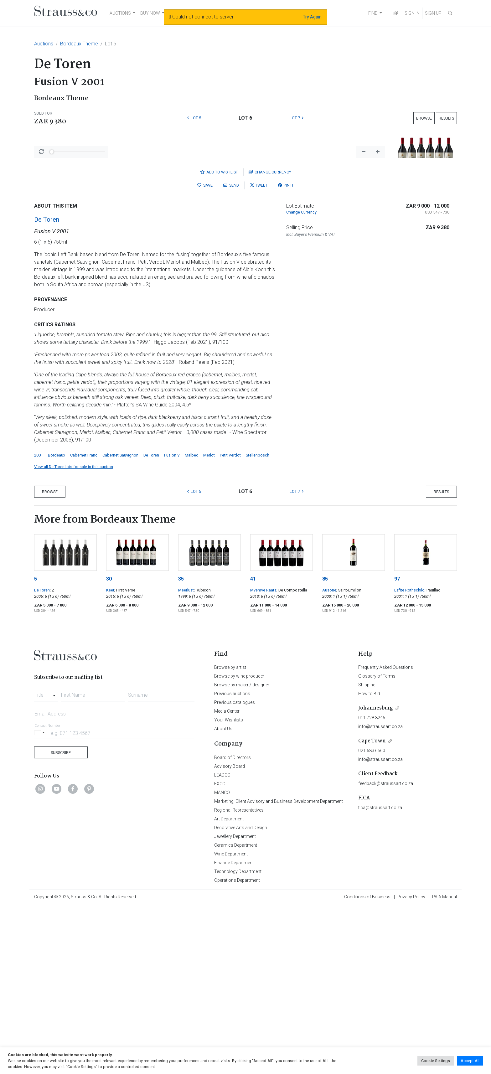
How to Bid (369, 857)
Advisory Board (229, 930)
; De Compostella (292, 754)
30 (109, 743)
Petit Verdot (230, 619)
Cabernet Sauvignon (120, 619)
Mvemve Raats (263, 754)
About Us (223, 892)
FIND (373, 13)
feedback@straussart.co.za (385, 947)
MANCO (222, 956)
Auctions (43, 44)
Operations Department (237, 1044)
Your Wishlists (228, 883)
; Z (52, 754)
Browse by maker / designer (241, 848)
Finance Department (234, 1026)
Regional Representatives (239, 974)
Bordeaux (56, 619)
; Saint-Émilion (348, 754)
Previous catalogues (234, 866)
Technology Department (237, 1035)
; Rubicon (202, 754)
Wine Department (231, 1017)
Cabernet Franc (83, 619)
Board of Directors (232, 921)
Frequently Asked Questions (385, 831)
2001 (38, 619)
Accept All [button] (470, 1060)
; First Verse (124, 754)
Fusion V (172, 619)
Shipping (366, 848)
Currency (270, 336)
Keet (110, 754)
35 (181, 743)
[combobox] (46, 857)
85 (325, 743)
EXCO (219, 947)
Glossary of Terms (376, 840)
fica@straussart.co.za (380, 971)
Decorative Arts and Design (240, 991)
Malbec (191, 619)
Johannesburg (375, 872)
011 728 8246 (371, 881)
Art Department (229, 982)
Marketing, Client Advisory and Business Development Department (278, 965)
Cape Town (372, 905)
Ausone (329, 754)
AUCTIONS (120, 13)
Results (446, 118)
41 (253, 743)
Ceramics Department (235, 1009)
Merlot (209, 619)
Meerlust (186, 754)
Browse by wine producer (239, 840)
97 (397, 743)
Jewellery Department (235, 1000)
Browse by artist (230, 831)
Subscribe (61, 916)
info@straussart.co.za (380, 890)
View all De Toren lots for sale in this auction (73, 630)
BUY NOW (150, 13)
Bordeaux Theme (79, 44)
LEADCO (222, 939)
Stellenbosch (257, 619)
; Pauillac (432, 754)
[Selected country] (40, 897)
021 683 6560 (371, 914)
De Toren (46, 383)
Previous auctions (232, 857)
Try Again (312, 16)
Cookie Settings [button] (435, 1060)
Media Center (227, 875)
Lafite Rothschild (409, 754)
